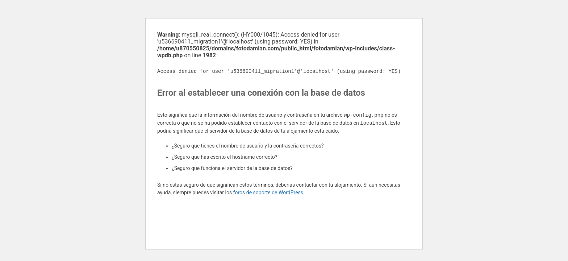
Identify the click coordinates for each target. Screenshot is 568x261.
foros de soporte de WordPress (268, 192)
